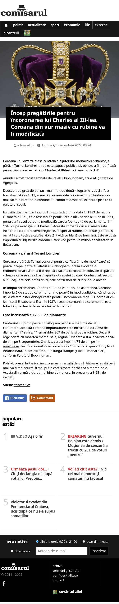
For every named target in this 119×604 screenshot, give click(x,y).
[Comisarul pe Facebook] (4, 585)
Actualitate (39, 25)
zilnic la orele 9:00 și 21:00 (56, 543)
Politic (19, 25)
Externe (106, 25)
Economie (76, 25)
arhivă (57, 567)
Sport (58, 25)
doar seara (20, 553)
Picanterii (12, 34)
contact (58, 582)
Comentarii (42, 400)
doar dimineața (95, 543)
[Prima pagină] (6, 25)
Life (92, 25)
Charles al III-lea (49, 289)
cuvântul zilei (67, 593)
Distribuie (15, 400)
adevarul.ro (25, 147)
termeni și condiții (66, 572)
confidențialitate (65, 577)
